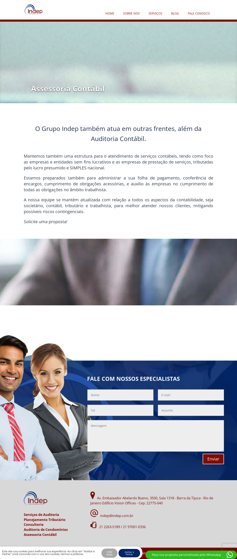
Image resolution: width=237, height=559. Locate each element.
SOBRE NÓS (131, 13)
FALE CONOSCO (199, 13)
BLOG (175, 13)
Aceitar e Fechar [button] (129, 553)
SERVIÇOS (155, 13)
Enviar (213, 459)
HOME (109, 13)
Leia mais (109, 553)
